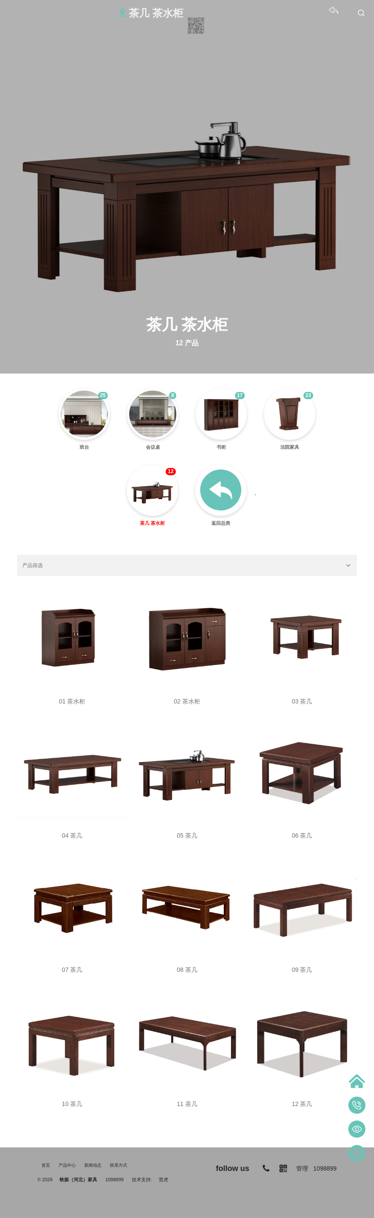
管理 (302, 1168)
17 (240, 395)
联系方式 (118, 1165)
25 (103, 395)
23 (308, 395)
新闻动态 (92, 1165)
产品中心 (67, 1165)
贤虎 (163, 1179)
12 (170, 471)
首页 (46, 1165)
